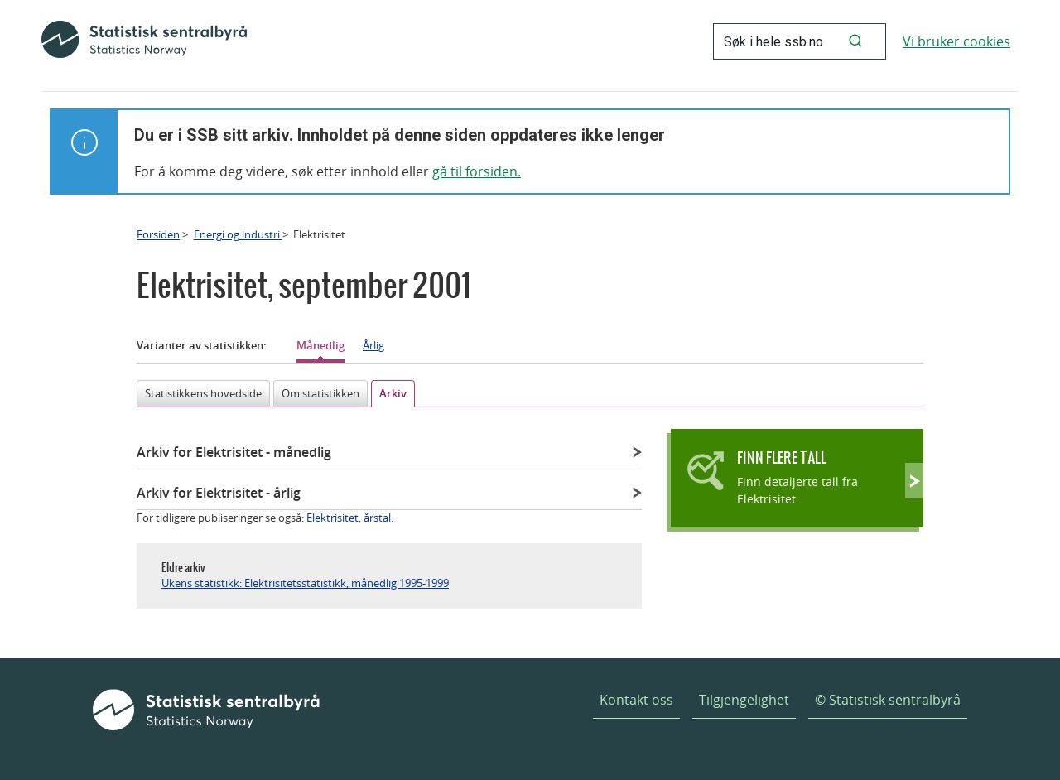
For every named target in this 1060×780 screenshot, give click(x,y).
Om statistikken (320, 393)
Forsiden (158, 234)
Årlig (373, 345)
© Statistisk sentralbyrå (888, 700)
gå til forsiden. (476, 171)
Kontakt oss (636, 700)
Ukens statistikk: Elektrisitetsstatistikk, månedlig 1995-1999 (305, 582)
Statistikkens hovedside (203, 393)
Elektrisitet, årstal (348, 517)
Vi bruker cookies (956, 41)
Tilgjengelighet (744, 700)
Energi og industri (238, 234)
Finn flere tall (781, 457)
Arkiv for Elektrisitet (234, 452)
